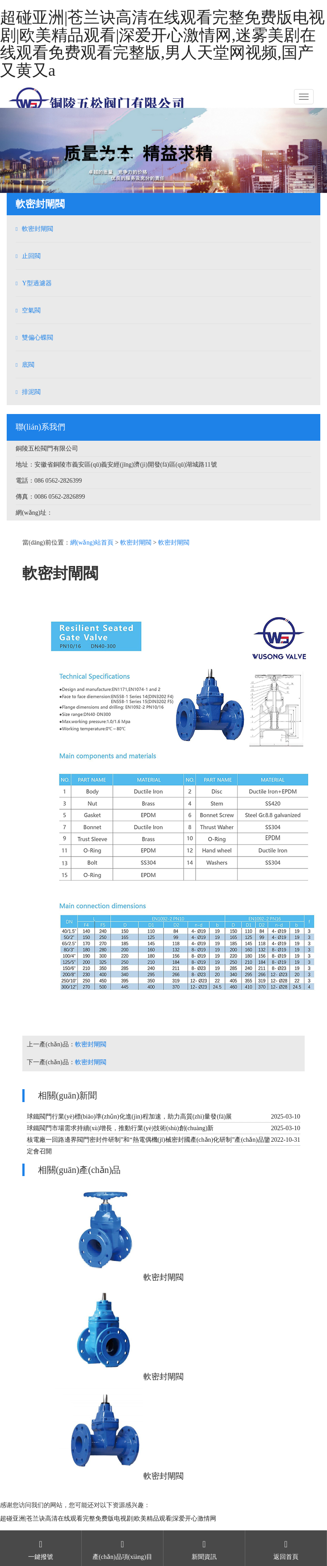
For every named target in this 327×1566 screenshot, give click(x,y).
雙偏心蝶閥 (37, 337)
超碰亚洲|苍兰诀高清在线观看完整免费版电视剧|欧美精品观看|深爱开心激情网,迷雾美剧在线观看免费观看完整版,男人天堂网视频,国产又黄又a (162, 43)
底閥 (28, 364)
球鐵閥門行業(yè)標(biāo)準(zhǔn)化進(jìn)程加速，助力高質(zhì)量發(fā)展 (129, 1116)
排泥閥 (31, 392)
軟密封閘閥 (37, 228)
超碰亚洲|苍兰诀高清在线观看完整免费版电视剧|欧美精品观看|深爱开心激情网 (108, 1518)
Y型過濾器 (36, 283)
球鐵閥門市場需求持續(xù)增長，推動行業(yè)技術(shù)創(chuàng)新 (120, 1128)
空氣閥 (31, 310)
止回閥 (31, 256)
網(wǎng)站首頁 (91, 542)
